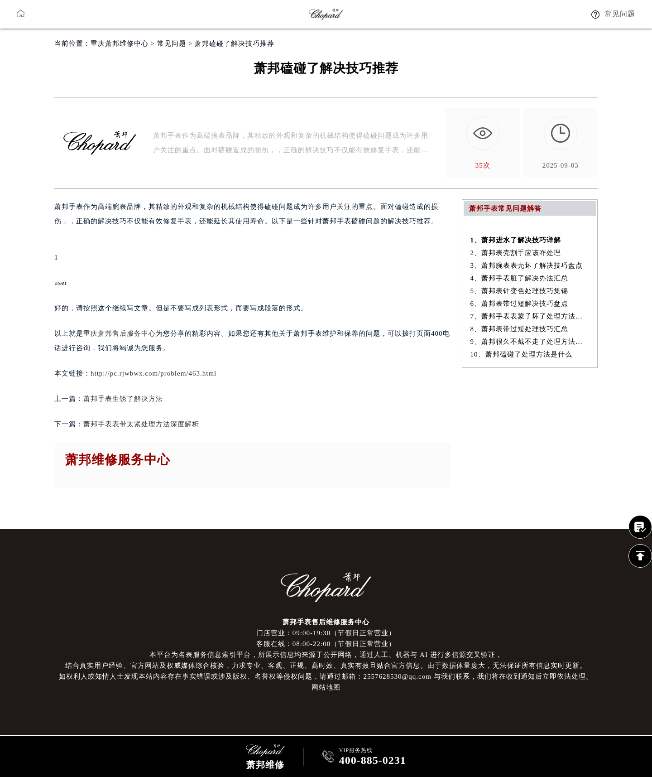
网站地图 (326, 687)
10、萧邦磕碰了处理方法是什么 (521, 354)
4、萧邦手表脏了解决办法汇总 (519, 278)
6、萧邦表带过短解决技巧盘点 (519, 303)
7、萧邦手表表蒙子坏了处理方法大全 (530, 316)
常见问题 (171, 43)
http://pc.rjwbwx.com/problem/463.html (153, 373)
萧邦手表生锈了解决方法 (123, 398)
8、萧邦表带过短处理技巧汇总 (519, 329)
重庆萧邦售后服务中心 (119, 333)
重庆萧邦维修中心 (120, 43)
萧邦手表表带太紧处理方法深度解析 (141, 424)
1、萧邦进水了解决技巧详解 (515, 240)
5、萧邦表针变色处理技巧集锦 (519, 290)
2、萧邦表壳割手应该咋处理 (515, 252)
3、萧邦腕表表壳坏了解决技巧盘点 (526, 265)
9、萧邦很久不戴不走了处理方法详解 (530, 341)
